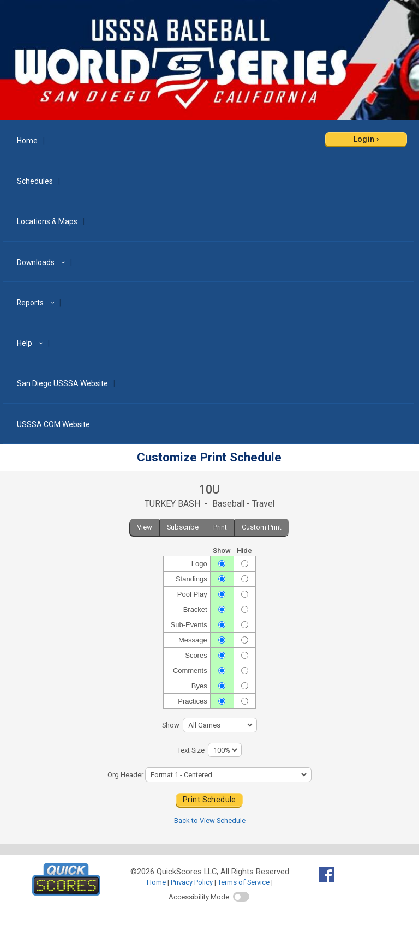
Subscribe (183, 527)
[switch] (241, 897)
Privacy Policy (192, 882)
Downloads (42, 262)
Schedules (35, 181)
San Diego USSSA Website (62, 383)
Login (364, 139)
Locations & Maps (47, 221)
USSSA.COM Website (53, 424)
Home (27, 140)
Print (220, 527)
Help (31, 343)
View (144, 527)
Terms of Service (244, 882)
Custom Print (262, 527)
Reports (37, 302)
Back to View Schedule (210, 820)
